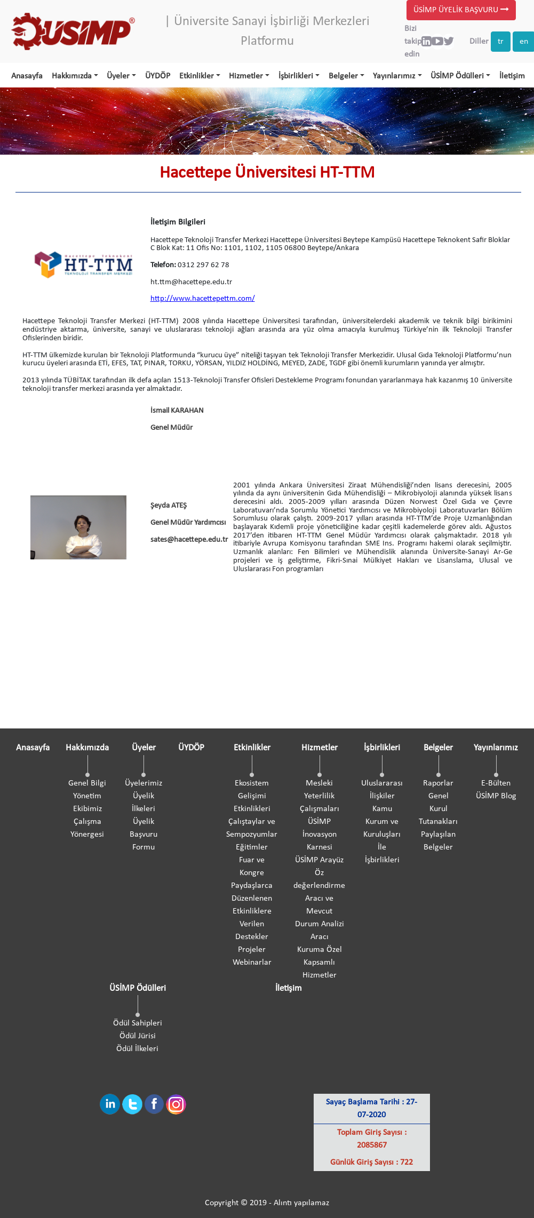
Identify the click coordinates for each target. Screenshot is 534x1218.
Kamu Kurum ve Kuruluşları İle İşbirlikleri (382, 834)
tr (501, 41)
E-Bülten (496, 783)
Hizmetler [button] (246, 76)
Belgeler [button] (343, 76)
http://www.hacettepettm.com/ (202, 299)
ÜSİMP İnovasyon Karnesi (319, 835)
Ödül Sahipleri (137, 1023)
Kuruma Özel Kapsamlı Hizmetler (319, 962)
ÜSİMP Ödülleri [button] (457, 76)
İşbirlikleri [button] (295, 76)
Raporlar (438, 783)
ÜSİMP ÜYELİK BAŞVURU (461, 9)
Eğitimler (252, 847)
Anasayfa (27, 76)
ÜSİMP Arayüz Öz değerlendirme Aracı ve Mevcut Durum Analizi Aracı (319, 898)
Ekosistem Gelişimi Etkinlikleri (252, 796)
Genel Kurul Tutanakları (438, 809)
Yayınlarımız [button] (394, 76)
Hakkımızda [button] (72, 76)
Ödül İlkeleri (137, 1049)
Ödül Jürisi (137, 1036)
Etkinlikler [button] (196, 76)
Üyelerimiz (143, 783)
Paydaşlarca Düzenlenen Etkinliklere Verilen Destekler (252, 911)
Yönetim (87, 796)
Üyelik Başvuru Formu (143, 835)
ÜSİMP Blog (496, 796)
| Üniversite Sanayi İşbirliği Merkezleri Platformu (267, 32)
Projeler (252, 949)
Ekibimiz (87, 809)
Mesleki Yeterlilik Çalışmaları (319, 796)
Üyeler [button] (118, 76)
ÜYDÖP (157, 76)
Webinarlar (252, 962)
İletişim (512, 76)
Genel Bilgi (87, 783)
